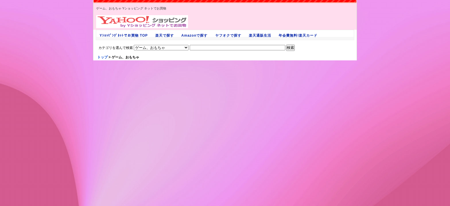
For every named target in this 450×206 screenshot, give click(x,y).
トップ (102, 57)
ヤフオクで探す (228, 35)
